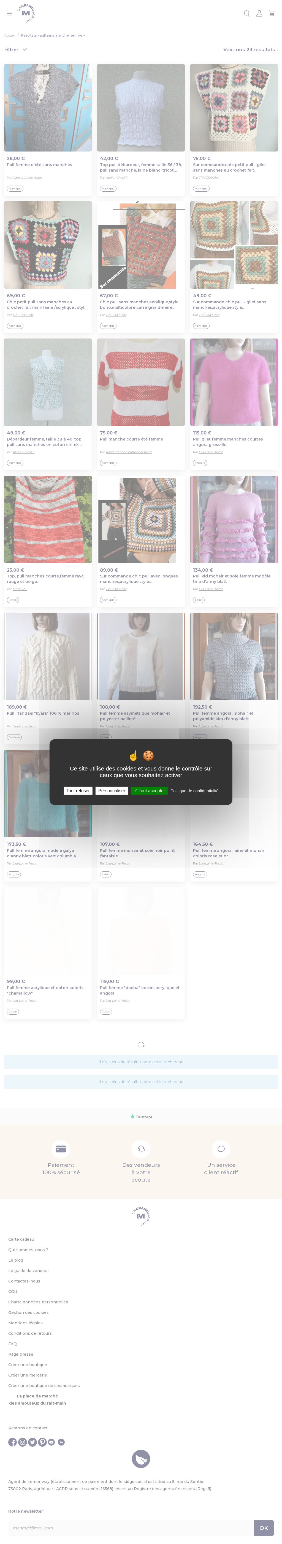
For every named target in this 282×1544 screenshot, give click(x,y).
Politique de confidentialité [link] (194, 790)
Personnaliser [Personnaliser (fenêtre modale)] (111, 790)
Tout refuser (78, 790)
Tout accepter (149, 790)
